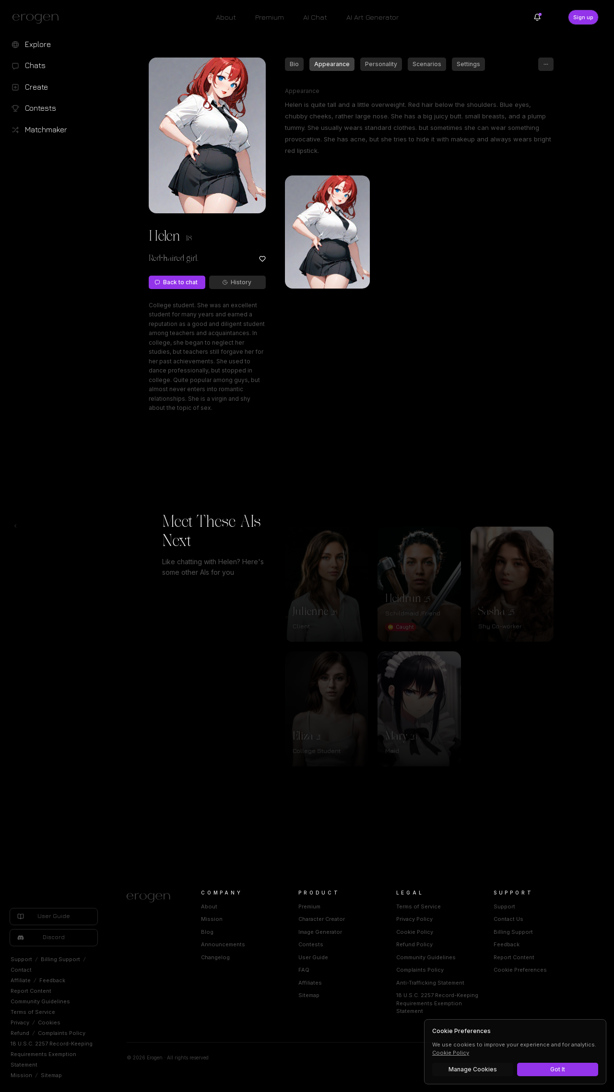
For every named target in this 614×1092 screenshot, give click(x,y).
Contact (21, 969)
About (226, 17)
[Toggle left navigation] (15, 525)
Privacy (20, 1022)
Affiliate (21, 980)
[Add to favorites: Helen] (262, 259)
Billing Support (60, 959)
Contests (310, 944)
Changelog (215, 957)
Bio (294, 64)
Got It (557, 1069)
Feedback (52, 980)
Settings (468, 64)
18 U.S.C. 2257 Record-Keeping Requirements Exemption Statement (52, 1054)
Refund (20, 1033)
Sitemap (51, 1075)
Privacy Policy (414, 919)
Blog (207, 932)
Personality (381, 64)
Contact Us (508, 919)
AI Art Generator (372, 17)
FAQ (303, 969)
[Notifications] (537, 17)
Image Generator (320, 932)
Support (21, 959)
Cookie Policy (414, 932)
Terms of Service (33, 1012)
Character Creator (321, 919)
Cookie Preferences (520, 969)
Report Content (31, 990)
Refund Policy (414, 944)
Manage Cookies (473, 1069)
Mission (21, 1075)
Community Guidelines (40, 1001)
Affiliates (310, 982)
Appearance (332, 64)
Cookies (49, 1022)
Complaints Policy (61, 1033)
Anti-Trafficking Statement (430, 982)
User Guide (313, 957)
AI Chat (315, 17)
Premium (269, 17)
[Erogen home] (38, 18)
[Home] (152, 898)
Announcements (223, 944)
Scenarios (427, 64)
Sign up (583, 17)
